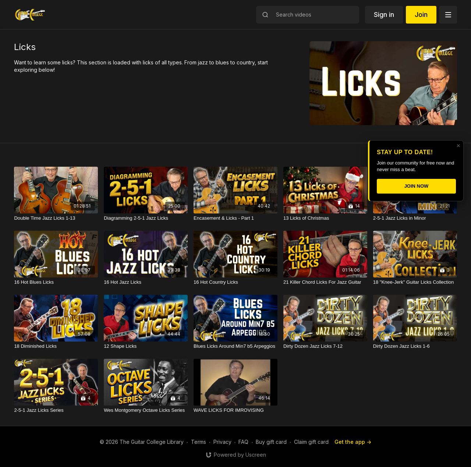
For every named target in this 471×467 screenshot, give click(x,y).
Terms (198, 442)
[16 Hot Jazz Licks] (146, 282)
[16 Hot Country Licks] (235, 282)
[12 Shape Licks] (146, 346)
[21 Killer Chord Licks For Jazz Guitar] (325, 282)
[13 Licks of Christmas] (325, 218)
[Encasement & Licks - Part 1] (235, 218)
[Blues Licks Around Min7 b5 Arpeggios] (235, 346)
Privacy (222, 442)
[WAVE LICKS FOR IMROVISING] (235, 410)
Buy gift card (271, 442)
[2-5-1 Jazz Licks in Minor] (415, 218)
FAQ (243, 442)
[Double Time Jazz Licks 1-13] (56, 218)
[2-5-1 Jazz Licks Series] (56, 410)
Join (421, 14)
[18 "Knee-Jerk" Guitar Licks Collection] (415, 282)
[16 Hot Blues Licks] (56, 282)
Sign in (384, 14)
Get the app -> (352, 442)
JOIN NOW (416, 186)
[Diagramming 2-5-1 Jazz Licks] (146, 218)
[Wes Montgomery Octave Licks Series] (146, 410)
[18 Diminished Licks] (56, 346)
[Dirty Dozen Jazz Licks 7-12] (325, 346)
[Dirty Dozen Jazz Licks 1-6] (415, 346)
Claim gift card (311, 442)
